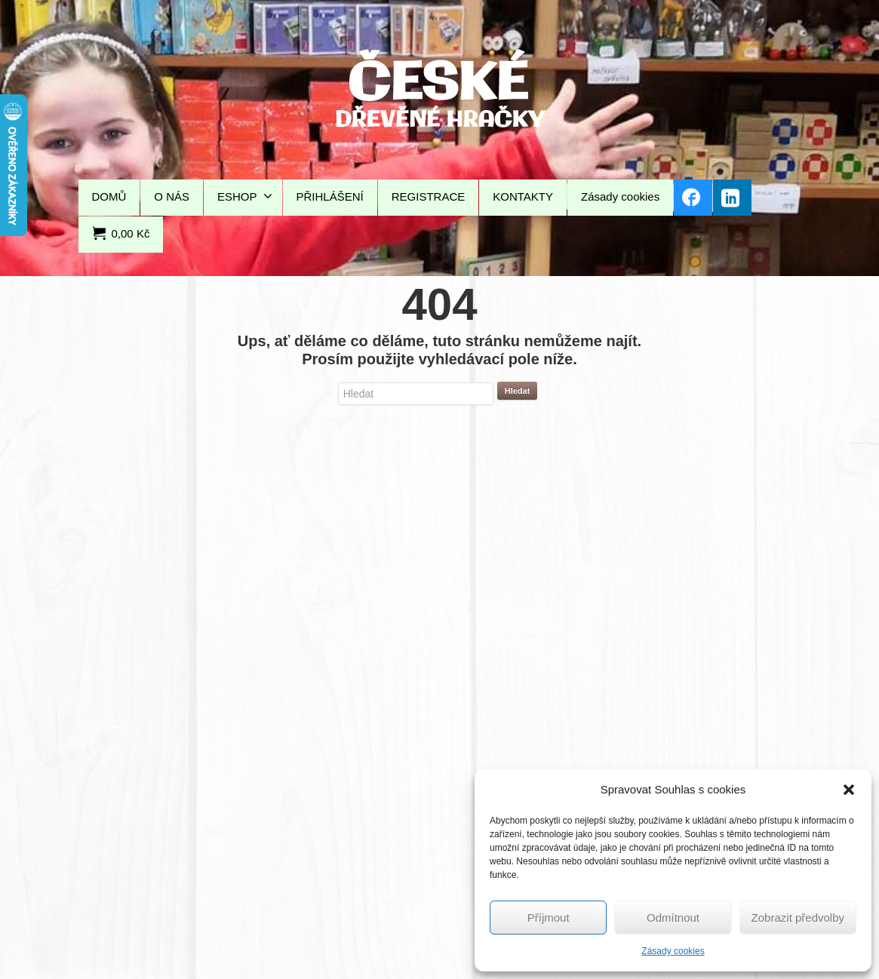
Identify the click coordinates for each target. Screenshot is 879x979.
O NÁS (171, 196)
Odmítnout (673, 917)
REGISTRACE (429, 196)
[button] (848, 789)
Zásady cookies (672, 951)
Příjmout (548, 917)
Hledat (517, 390)
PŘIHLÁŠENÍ (330, 196)
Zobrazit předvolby (797, 917)
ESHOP (244, 196)
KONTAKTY (523, 196)
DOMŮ (109, 196)
